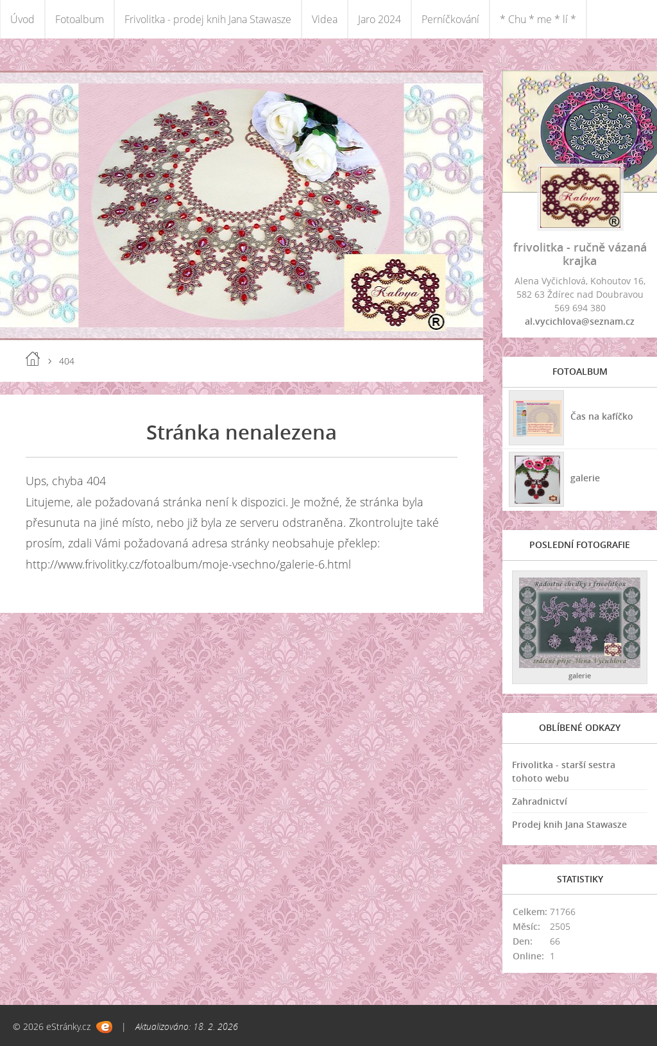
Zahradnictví (539, 801)
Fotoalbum (79, 19)
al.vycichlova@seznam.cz (580, 321)
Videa (324, 19)
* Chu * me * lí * (538, 19)
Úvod (22, 19)
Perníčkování (450, 19)
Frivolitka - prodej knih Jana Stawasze (207, 19)
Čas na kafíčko (601, 416)
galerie (585, 478)
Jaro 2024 (379, 19)
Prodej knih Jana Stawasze (569, 824)
